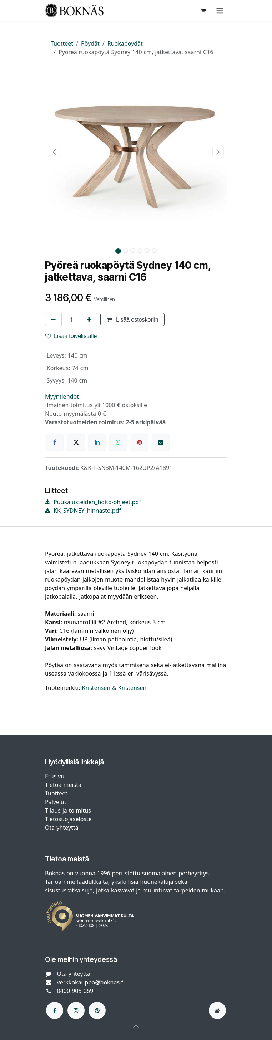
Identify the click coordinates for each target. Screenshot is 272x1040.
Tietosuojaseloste (69, 819)
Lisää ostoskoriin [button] (132, 319)
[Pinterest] (139, 442)
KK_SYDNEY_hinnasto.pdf (83, 510)
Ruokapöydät (125, 43)
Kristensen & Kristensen (114, 687)
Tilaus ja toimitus (68, 810)
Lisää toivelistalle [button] (71, 335)
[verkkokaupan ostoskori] (203, 10)
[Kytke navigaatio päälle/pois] (220, 10)
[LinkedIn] (97, 442)
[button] (54, 151)
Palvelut (55, 801)
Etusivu (54, 776)
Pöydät (90, 43)
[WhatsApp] (118, 442)
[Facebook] (54, 442)
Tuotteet (62, 43)
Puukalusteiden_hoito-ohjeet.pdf (93, 502)
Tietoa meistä (63, 784)
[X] (76, 442)
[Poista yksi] (53, 319)
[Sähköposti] (160, 442)
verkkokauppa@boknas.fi (91, 982)
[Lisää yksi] (89, 319)
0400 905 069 (75, 990)
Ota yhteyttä (61, 827)
